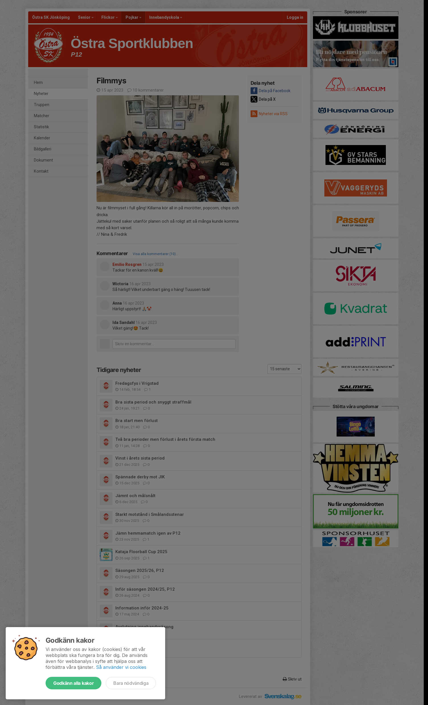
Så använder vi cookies (121, 667)
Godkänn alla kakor (73, 683)
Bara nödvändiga (130, 683)
